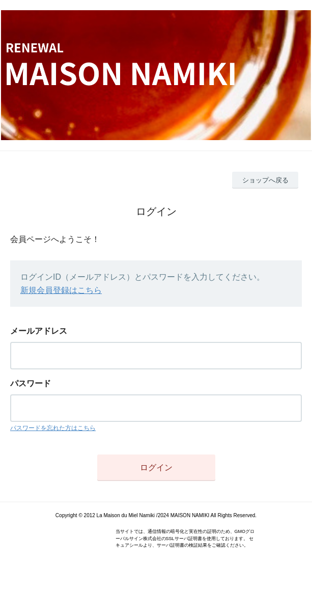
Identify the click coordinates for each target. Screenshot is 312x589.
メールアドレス (38, 331)
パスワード (30, 383)
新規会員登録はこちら (61, 290)
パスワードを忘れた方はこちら (53, 428)
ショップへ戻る (265, 180)
